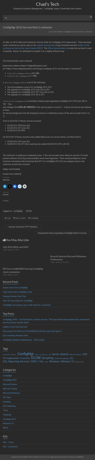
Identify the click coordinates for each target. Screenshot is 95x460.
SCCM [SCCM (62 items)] (36, 357)
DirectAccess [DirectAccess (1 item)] (44, 354)
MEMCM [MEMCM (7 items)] (64, 354)
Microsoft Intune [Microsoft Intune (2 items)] (75, 354)
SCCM (28, 211)
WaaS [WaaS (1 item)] (46, 362)
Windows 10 (8, 423)
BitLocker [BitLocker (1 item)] (13, 354)
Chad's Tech (47, 4)
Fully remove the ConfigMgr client (17, 292)
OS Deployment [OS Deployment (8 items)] (11, 358)
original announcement (46, 45)
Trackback (7, 415)
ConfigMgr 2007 (10, 380)
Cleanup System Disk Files (14, 296)
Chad (8, 218)
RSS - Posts (8, 442)
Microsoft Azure (10, 384)
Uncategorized (9, 419)
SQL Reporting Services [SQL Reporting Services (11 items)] (16, 361)
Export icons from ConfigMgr (15, 287)
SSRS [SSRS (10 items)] (34, 361)
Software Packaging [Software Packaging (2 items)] (62, 358)
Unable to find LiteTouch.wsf (15, 327)
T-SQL (5, 410)
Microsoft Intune (10, 389)
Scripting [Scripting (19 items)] (47, 358)
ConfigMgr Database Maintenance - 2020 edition (24, 340)
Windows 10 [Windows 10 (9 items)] (67, 361)
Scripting (7, 402)
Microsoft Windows (11, 393)
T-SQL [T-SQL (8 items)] (41, 361)
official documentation (57, 48)
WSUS (5, 428)
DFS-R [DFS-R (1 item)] (37, 354)
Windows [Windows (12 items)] (54, 361)
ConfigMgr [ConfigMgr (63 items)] (25, 353)
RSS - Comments (10, 446)
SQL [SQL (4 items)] (71, 358)
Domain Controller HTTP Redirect (21, 227)
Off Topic (7, 397)
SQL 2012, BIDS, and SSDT (16, 247)
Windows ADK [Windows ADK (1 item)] (79, 362)
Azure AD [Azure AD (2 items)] (6, 354)
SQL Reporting (9, 406)
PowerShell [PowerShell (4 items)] (25, 358)
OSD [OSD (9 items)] (85, 354)
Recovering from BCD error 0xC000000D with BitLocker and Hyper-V (32, 331)
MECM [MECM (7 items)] (55, 354)
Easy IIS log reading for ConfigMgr (18, 301)
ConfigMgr (18, 211)
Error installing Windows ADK (15, 335)
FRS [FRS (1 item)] (50, 354)
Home (60, 32)
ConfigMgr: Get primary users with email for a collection (27, 305)
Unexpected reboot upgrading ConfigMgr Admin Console (63, 233)
